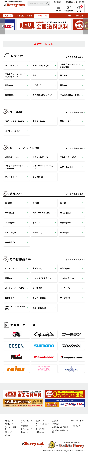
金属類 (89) (37, 268)
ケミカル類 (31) (11, 268)
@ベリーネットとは (26, 422)
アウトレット (43, 16)
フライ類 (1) (38, 176)
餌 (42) (63, 202)
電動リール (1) (39, 121)
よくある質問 (80, 2)
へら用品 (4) (10, 242)
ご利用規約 (55, 424)
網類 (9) (8, 278)
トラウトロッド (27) (41, 65)
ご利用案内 (69, 2)
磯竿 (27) (36, 75)
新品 (30, 16)
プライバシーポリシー (77, 422)
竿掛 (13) (36, 222)
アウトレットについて (42, 425)
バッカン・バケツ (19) (14, 288)
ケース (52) (37, 288)
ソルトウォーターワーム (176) (43, 167)
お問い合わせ (40, 432)
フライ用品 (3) (11, 176)
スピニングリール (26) (14, 121)
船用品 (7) (64, 232)
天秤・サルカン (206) (42, 212)
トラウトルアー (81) (41, 157)
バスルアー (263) (12, 157)
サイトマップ (75, 426)
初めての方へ (58, 2)
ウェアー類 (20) (39, 297)
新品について (40, 421)
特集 (69, 16)
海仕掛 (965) (65, 222)
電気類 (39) (65, 268)
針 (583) (36, 202)
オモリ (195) (65, 212)
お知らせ (79, 16)
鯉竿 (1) (63, 85)
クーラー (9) (65, 288)
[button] (2, 26)
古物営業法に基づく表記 (60, 427)
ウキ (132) (9, 212)
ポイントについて (26, 429)
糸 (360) (8, 202)
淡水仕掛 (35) (10, 232)
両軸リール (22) (66, 121)
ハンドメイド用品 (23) (42, 278)
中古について (25, 432)
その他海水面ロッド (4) (42, 95)
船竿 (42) (9, 85)
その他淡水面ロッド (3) (70, 95)
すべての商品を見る (74, 56)
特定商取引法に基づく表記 (60, 431)
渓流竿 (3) (9, 95)
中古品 (21, 16)
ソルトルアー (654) (68, 157)
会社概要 (55, 421)
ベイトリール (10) (12, 131)
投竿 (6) (63, 75)
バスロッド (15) (11, 65)
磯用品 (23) (37, 232)
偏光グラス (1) (11, 297)
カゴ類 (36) (10, 222)
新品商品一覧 (9, 424)
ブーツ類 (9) (65, 297)
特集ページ (8, 432)
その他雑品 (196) (67, 278)
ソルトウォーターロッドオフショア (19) (15, 75)
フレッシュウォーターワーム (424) (15, 167)
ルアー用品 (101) (67, 167)
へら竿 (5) (37, 85)
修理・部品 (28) (39, 307)
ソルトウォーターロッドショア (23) (70, 65)
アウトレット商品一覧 (11, 428)
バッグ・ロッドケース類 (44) (15, 307)
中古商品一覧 (9, 421)
